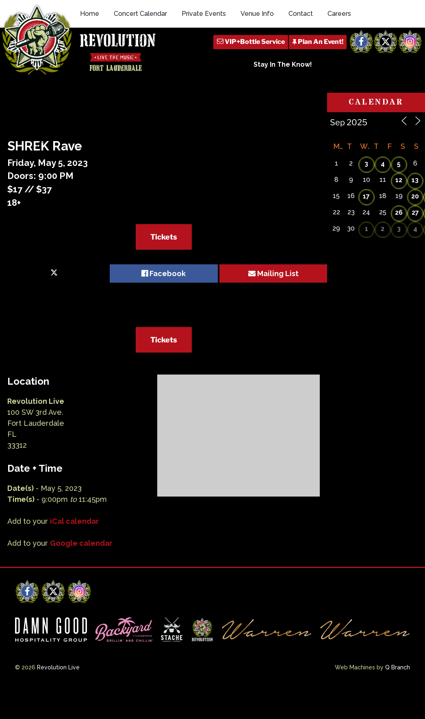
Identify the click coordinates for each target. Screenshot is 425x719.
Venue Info (257, 13)
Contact (300, 13)
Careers (339, 13)
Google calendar (81, 543)
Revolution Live (58, 667)
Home (89, 13)
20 (415, 196)
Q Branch (397, 667)
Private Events (204, 13)
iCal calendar (74, 521)
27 (415, 212)
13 (415, 180)
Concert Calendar (140, 13)
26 (399, 212)
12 (398, 180)
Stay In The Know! (283, 64)
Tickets (163, 237)
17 (366, 196)
